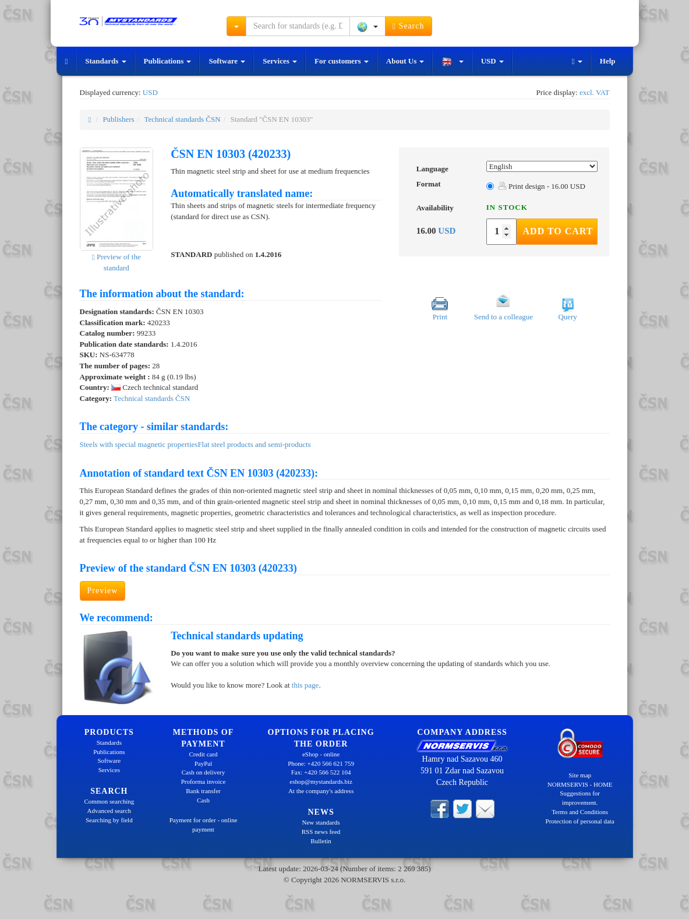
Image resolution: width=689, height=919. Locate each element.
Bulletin (320, 840)
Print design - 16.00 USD (541, 186)
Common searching (109, 801)
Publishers (118, 119)
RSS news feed (321, 831)
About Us (405, 61)
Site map (579, 775)
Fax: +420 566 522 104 (321, 772)
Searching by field (109, 819)
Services (280, 61)
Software (227, 61)
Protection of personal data (580, 821)
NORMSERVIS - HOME (580, 784)
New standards (321, 822)
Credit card (203, 754)
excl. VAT (595, 92)
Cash (203, 800)
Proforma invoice (203, 781)
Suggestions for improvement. (580, 798)
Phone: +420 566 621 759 (321, 763)
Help (608, 61)
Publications (168, 61)
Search (409, 26)
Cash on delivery (203, 772)
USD (492, 61)
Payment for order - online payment (203, 824)
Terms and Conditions (580, 811)
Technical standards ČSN (182, 119)
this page (305, 685)
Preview (102, 590)
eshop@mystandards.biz (320, 781)
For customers (342, 61)
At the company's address (321, 790)
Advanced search (109, 810)
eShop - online (321, 754)
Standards (105, 61)
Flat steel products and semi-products (253, 444)
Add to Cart (558, 231)
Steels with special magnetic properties (139, 444)
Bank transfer (203, 790)
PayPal (204, 763)
